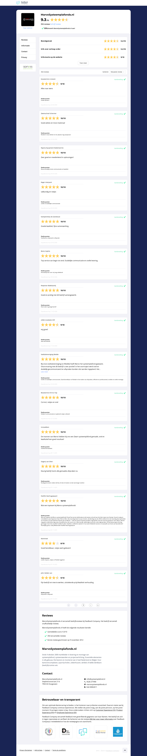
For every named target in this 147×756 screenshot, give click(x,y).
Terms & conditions (59, 750)
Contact (47, 750)
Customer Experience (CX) (106, 710)
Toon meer (83, 63)
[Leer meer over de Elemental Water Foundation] (118, 732)
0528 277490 (91, 682)
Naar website (27, 28)
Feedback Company (112, 751)
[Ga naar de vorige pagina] (76, 605)
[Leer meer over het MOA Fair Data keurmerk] (66, 732)
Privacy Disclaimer (26, 750)
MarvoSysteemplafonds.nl (57, 14)
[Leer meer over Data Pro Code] (49, 732)
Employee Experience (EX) (66, 712)
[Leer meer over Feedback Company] (83, 732)
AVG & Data (38, 750)
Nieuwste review (118, 72)
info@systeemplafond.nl (96, 679)
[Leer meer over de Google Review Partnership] (101, 732)
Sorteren (106, 72)
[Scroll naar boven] (124, 750)
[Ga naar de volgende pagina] (90, 605)
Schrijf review (55, 24)
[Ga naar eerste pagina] (68, 605)
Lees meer (44, 372)
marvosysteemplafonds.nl (97, 684)
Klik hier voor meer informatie (101, 719)
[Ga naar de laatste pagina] (98, 605)
